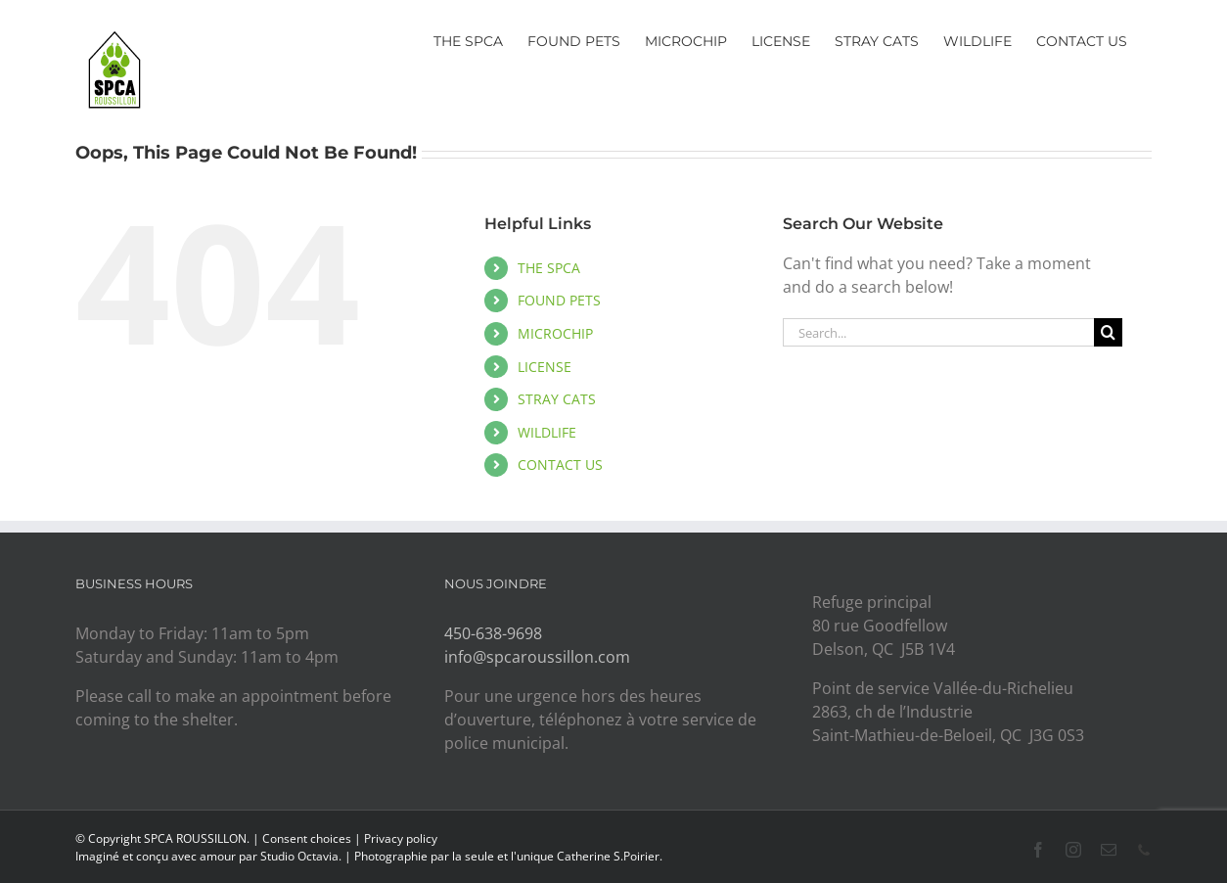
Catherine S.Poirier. (609, 856)
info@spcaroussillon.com (537, 657)
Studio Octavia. (302, 856)
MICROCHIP (555, 333)
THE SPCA (549, 267)
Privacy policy (400, 838)
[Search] (1108, 332)
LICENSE (544, 366)
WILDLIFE (547, 432)
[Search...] (938, 332)
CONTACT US (560, 464)
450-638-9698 (493, 633)
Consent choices (306, 838)
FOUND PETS (559, 300)
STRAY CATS (557, 399)
